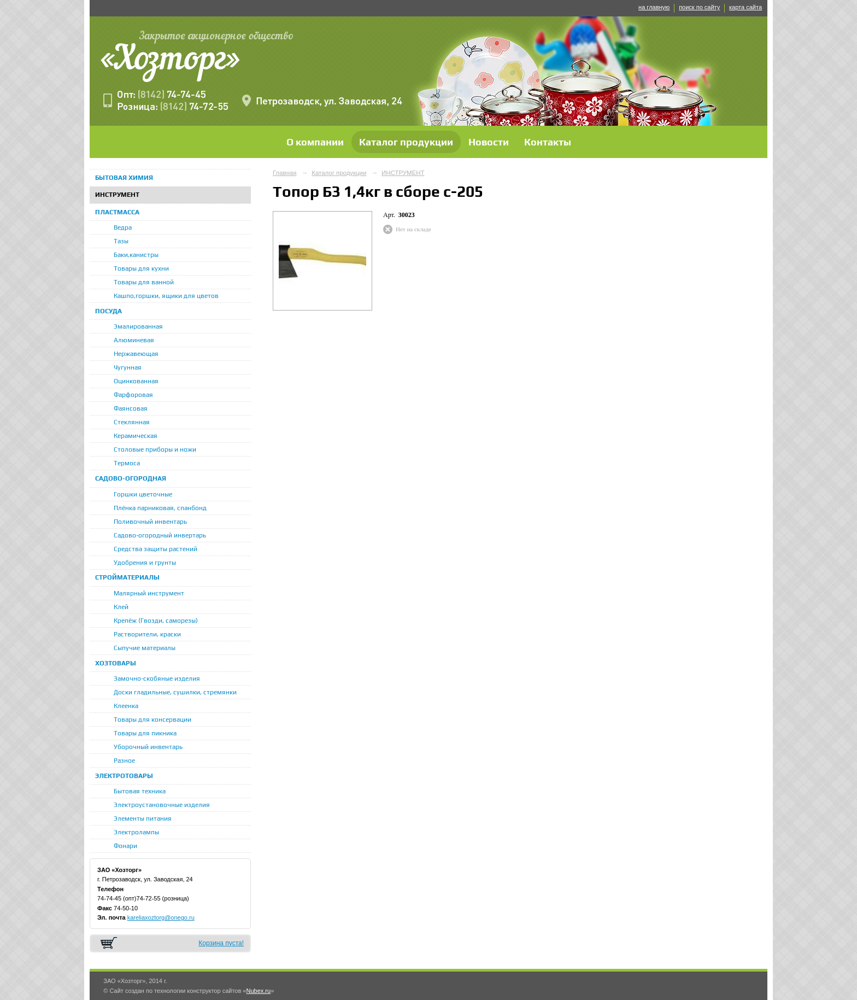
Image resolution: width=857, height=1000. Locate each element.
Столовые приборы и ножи (155, 449)
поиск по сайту (699, 7)
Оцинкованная (136, 381)
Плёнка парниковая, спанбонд (160, 508)
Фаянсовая (131, 408)
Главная (285, 172)
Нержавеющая (136, 354)
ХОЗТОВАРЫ (115, 663)
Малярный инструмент (149, 593)
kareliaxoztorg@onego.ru (161, 917)
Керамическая (135, 436)
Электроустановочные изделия (162, 805)
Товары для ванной (144, 282)
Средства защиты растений (155, 549)
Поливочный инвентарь (150, 521)
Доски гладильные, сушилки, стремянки (175, 692)
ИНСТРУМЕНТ (117, 194)
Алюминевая (134, 340)
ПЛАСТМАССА (117, 212)
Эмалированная (138, 326)
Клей (121, 607)
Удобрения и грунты (145, 562)
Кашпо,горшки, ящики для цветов (166, 296)
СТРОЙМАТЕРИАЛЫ (127, 577)
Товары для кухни (141, 268)
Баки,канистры (136, 255)
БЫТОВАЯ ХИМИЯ (124, 178)
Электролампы (136, 832)
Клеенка (126, 706)
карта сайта (745, 7)
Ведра (123, 227)
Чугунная (128, 367)
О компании (315, 142)
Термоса (127, 463)
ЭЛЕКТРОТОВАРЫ (124, 776)
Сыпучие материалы (144, 648)
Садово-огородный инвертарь (160, 535)
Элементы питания (143, 818)
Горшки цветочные (143, 494)
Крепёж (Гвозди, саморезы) (156, 620)
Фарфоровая (133, 395)
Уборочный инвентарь (148, 747)
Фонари (125, 846)
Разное (124, 760)
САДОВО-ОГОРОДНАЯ (130, 478)
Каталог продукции (406, 142)
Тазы (121, 241)
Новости (488, 142)
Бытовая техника (140, 791)
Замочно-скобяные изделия (157, 678)
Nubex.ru (258, 990)
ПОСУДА (108, 311)
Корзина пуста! (221, 943)
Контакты (547, 142)
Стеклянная (132, 422)
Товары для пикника (145, 733)
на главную (654, 7)
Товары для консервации (152, 719)
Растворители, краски (147, 634)
